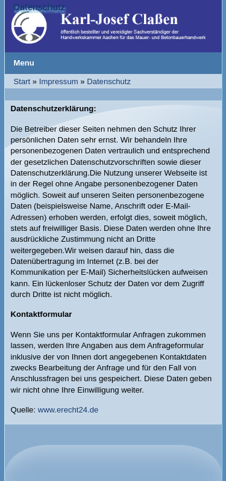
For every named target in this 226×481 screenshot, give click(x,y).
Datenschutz (109, 81)
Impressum (58, 81)
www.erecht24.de (68, 409)
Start (22, 81)
